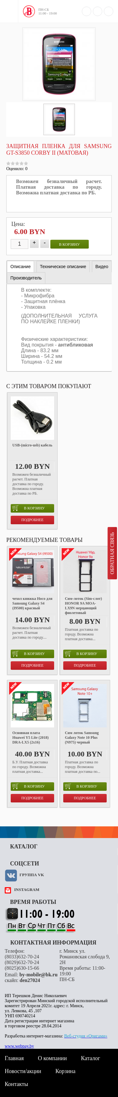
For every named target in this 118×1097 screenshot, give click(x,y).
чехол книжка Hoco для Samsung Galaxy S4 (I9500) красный (32, 603)
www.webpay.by (19, 1046)
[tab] (20, 267)
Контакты (16, 1084)
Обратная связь (112, 553)
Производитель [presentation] (26, 277)
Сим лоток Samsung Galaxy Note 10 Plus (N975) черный (82, 737)
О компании (52, 1058)
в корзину (69, 244)
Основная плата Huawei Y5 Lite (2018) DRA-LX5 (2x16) (30, 737)
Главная (14, 1058)
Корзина (65, 1071)
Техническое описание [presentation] (63, 266)
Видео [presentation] (101, 266)
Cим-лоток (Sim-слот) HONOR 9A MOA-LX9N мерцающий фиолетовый (83, 605)
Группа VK (32, 874)
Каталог (90, 1058)
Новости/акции (23, 1071)
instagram (26, 889)
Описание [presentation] (20, 266)
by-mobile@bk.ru (39, 974)
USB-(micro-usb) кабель (32, 445)
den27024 (30, 980)
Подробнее (32, 520)
